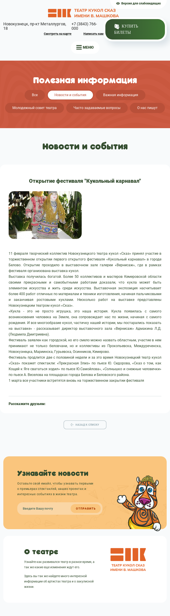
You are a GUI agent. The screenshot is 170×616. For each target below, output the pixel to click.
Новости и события (70, 95)
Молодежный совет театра (34, 108)
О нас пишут (147, 108)
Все (35, 95)
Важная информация (120, 95)
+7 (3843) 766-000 (84, 26)
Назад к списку (87, 424)
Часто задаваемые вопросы (96, 108)
